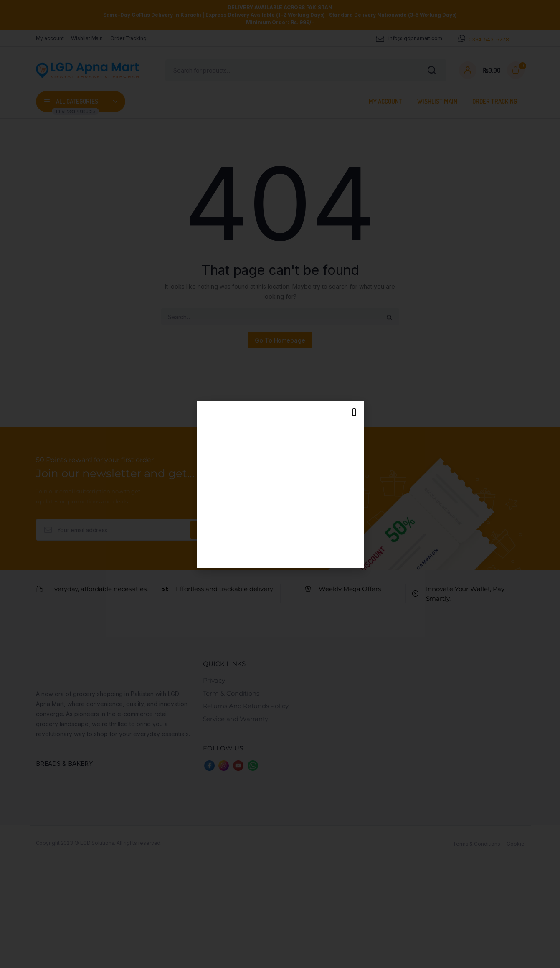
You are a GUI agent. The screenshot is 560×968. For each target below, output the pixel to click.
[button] (354, 412)
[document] (280, 484)
